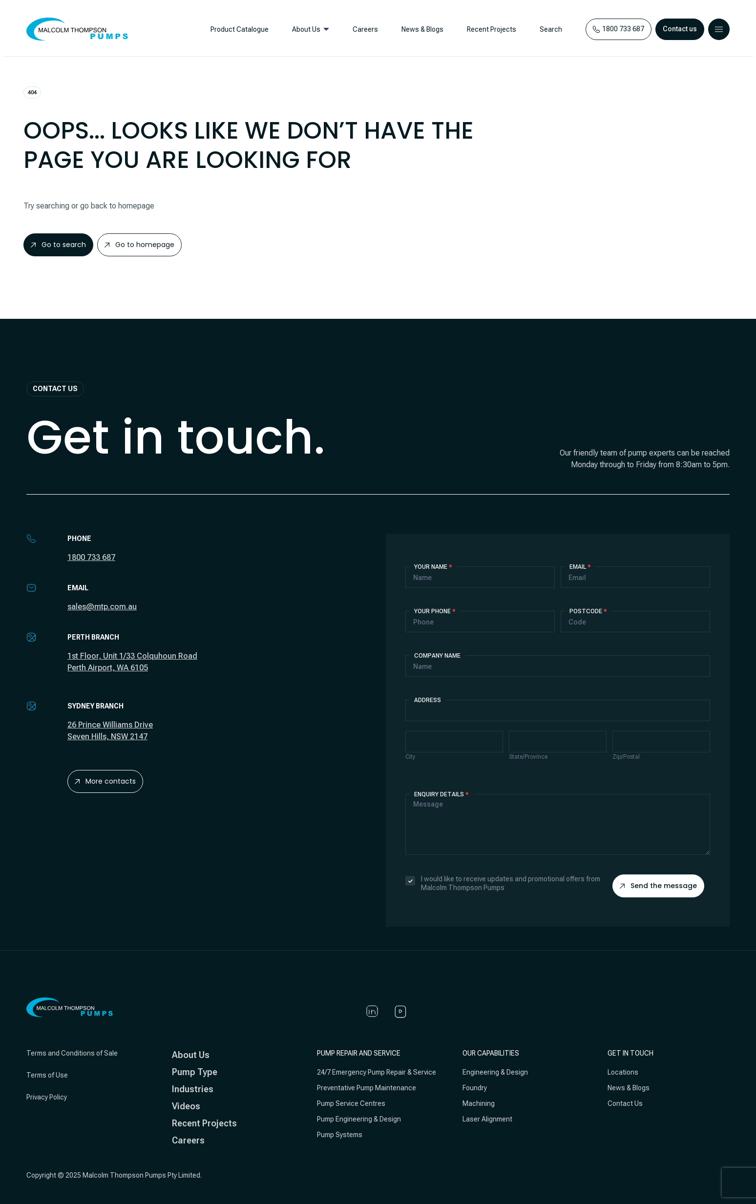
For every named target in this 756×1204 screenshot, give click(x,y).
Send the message (658, 886)
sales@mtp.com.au (102, 606)
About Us (304, 29)
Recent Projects (489, 29)
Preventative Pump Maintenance (366, 1088)
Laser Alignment (487, 1119)
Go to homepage (139, 244)
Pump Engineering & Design (359, 1119)
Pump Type (194, 1072)
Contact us (680, 29)
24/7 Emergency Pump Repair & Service (376, 1072)
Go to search (58, 244)
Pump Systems (339, 1135)
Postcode (588, 611)
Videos (186, 1106)
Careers (363, 29)
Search (548, 29)
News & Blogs (420, 29)
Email (580, 566)
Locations (623, 1072)
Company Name (437, 655)
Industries (192, 1089)
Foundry (474, 1088)
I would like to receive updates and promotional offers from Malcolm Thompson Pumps (502, 883)
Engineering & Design (495, 1072)
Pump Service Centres (351, 1103)
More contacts (105, 781)
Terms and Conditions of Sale (72, 1053)
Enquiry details (441, 794)
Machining (478, 1103)
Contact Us (625, 1103)
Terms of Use (47, 1075)
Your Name (433, 566)
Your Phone (435, 611)
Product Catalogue (237, 29)
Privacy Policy (46, 1097)
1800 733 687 (91, 557)
